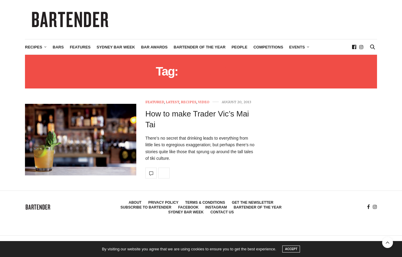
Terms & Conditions (205, 202)
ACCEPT (291, 249)
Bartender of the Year (199, 47)
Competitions (268, 47)
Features (80, 47)
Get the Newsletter (252, 202)
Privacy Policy (163, 202)
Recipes (33, 47)
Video (203, 102)
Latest (172, 102)
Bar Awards (154, 47)
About (135, 202)
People (239, 47)
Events (297, 47)
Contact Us (222, 212)
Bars (58, 47)
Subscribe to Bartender (145, 207)
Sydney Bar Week (116, 47)
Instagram (216, 207)
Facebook (188, 207)
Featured (154, 102)
